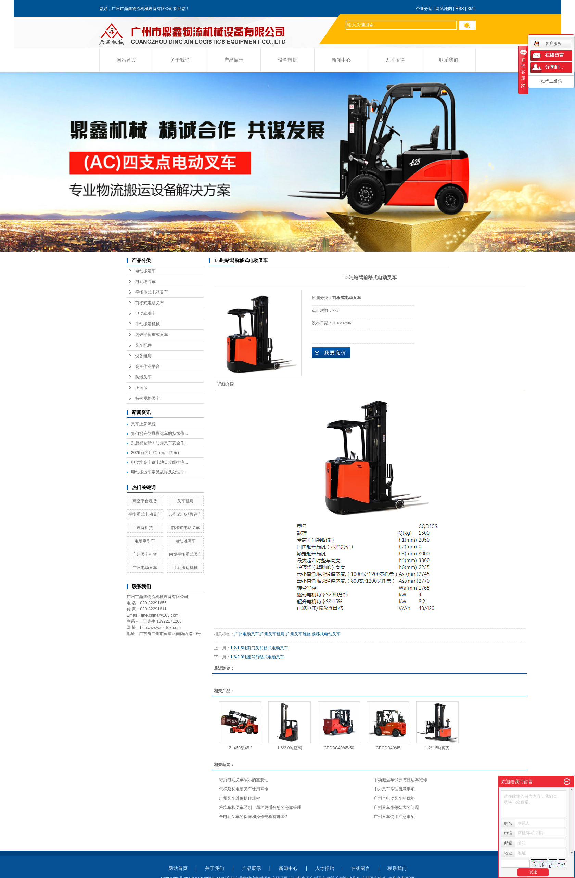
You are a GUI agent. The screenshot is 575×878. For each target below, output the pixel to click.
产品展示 (233, 60)
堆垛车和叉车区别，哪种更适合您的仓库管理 (260, 807)
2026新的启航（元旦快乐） (156, 452)
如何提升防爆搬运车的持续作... (159, 433)
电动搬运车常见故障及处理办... (159, 471)
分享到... (554, 67)
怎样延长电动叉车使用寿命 (243, 789)
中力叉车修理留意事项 (394, 789)
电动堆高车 (145, 281)
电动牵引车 (145, 313)
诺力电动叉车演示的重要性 (243, 779)
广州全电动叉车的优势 (394, 798)
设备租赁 (287, 60)
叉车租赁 (185, 501)
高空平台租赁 (144, 501)
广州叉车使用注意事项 (394, 816)
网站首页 (126, 60)
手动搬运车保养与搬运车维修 (400, 779)
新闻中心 (341, 60)
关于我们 (180, 60)
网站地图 (444, 8)
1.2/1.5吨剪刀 (437, 748)
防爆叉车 (143, 377)
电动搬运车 (145, 271)
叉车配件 (143, 345)
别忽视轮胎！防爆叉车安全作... (159, 443)
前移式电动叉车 (149, 302)
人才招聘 (395, 60)
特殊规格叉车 (147, 398)
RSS (460, 8)
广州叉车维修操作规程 (239, 798)
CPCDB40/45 (388, 748)
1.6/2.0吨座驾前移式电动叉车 (257, 657)
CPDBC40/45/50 (339, 748)
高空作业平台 (147, 366)
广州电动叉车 (144, 567)
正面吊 (141, 387)
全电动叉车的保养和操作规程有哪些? (253, 816)
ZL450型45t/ (240, 748)
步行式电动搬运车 (185, 514)
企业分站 (424, 8)
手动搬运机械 (147, 324)
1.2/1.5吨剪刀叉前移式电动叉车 (259, 648)
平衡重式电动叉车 (151, 292)
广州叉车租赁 (144, 554)
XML (471, 8)
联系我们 (448, 60)
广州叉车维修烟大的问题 (396, 807)
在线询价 (331, 352)
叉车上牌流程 (143, 424)
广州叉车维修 (298, 634)
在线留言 (360, 868)
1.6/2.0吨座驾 (289, 748)
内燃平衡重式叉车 (151, 334)
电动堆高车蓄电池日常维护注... (159, 462)
